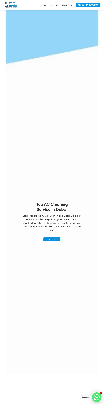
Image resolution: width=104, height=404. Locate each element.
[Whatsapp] (97, 397)
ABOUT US (68, 5)
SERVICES (55, 5)
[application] (72, 5)
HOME (45, 5)
